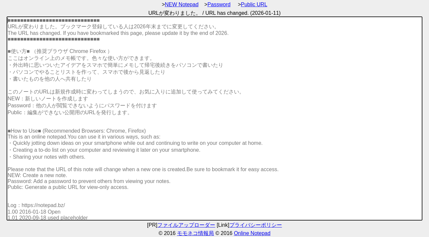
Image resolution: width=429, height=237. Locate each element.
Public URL (254, 4)
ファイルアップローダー (186, 225)
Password (218, 4)
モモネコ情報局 (195, 233)
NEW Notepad (181, 4)
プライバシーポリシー (255, 225)
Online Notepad (252, 233)
